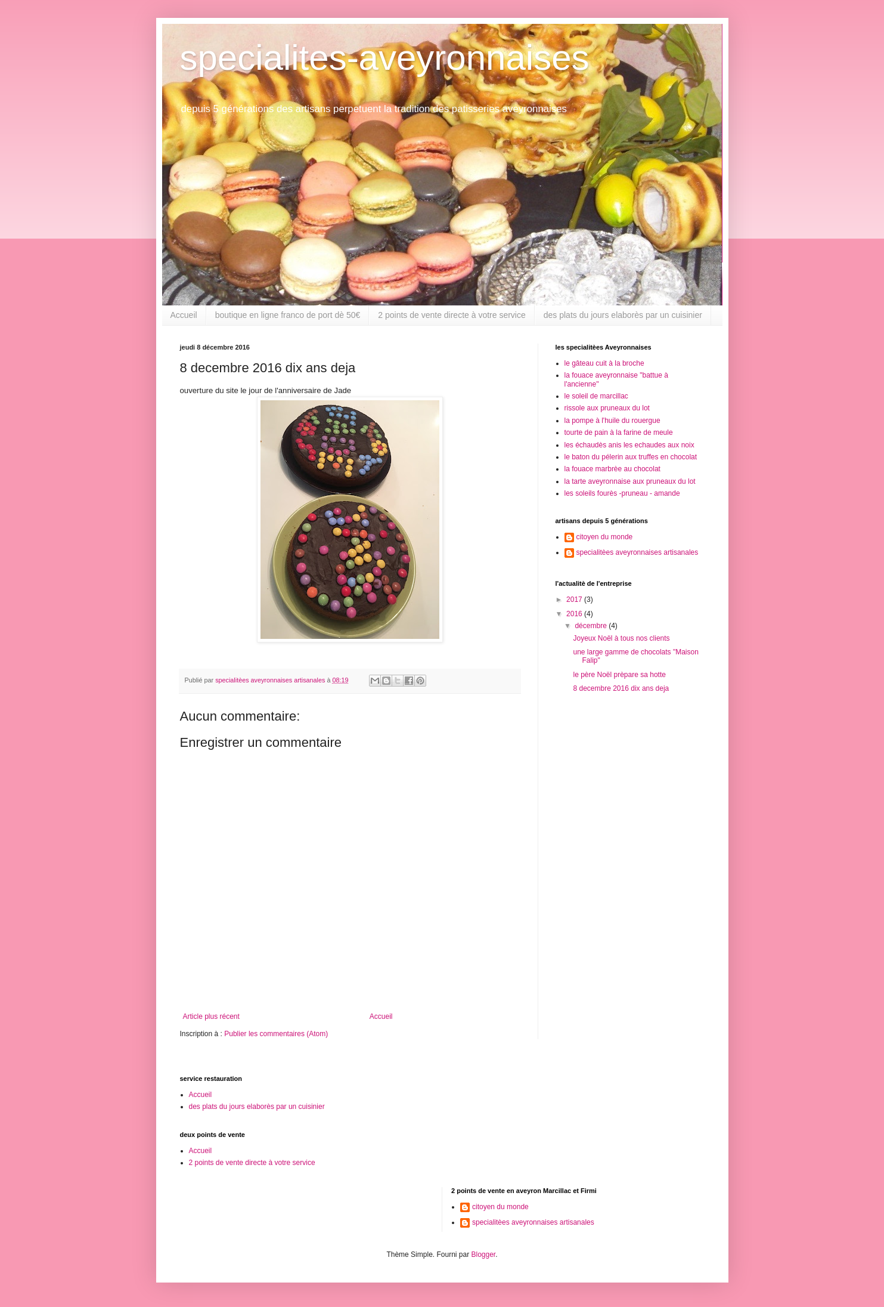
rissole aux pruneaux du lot (607, 408)
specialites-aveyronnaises (385, 58)
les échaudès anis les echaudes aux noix (629, 445)
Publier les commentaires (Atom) (276, 1034)
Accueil (183, 315)
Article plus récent (211, 1016)
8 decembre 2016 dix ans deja (621, 688)
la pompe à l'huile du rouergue (612, 420)
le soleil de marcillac (596, 396)
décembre (592, 626)
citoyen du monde (604, 537)
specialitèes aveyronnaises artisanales (637, 552)
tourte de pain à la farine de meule (618, 432)
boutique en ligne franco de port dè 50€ (288, 315)
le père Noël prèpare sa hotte (619, 675)
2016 (575, 614)
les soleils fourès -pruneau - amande (622, 493)
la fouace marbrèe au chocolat (612, 469)
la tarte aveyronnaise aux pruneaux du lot (630, 481)
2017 (575, 599)
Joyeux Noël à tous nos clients (621, 638)
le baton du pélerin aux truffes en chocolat (630, 457)
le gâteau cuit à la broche (604, 363)
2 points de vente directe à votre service (451, 315)
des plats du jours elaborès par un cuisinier (623, 315)
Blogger (484, 1254)
